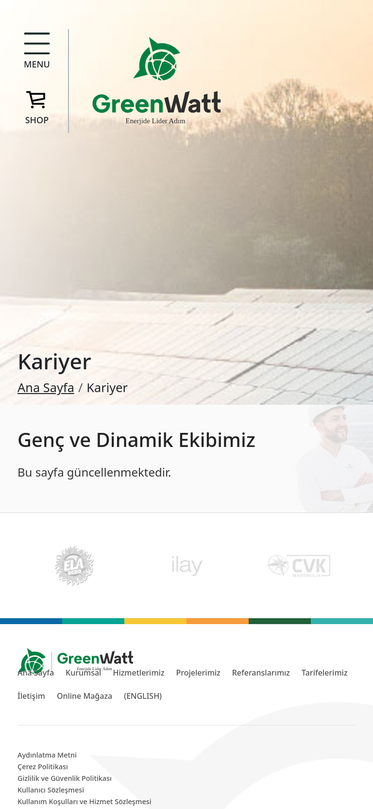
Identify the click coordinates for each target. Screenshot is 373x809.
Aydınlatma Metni (47, 754)
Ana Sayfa (45, 387)
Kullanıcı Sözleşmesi (50, 789)
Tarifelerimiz (325, 672)
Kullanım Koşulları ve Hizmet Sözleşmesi (84, 801)
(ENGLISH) (143, 696)
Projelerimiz (198, 672)
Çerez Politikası (42, 766)
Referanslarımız (261, 672)
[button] (36, 53)
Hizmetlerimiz (138, 672)
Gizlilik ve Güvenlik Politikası (64, 778)
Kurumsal (83, 672)
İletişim (31, 696)
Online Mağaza (84, 696)
